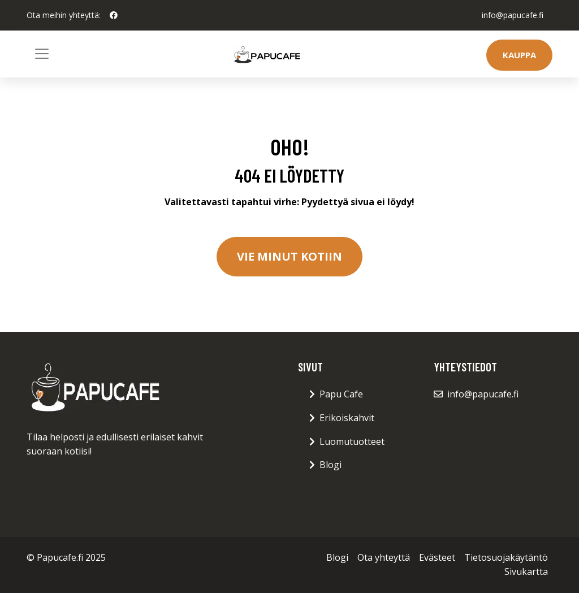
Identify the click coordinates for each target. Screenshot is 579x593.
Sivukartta (526, 571)
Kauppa (519, 54)
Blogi (330, 464)
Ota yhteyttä (383, 557)
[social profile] (113, 15)
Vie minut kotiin (289, 256)
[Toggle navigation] (42, 53)
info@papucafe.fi (512, 15)
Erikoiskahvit (346, 418)
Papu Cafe (341, 394)
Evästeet (437, 557)
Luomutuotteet (351, 441)
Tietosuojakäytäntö (506, 557)
